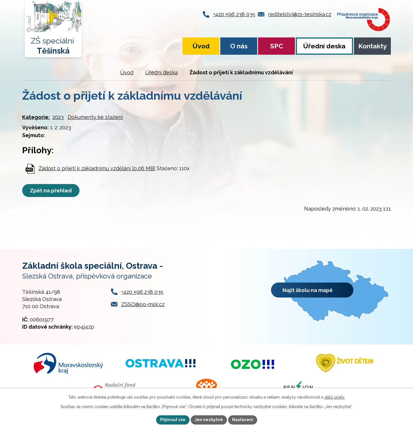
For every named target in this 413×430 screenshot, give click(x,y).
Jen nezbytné (209, 419)
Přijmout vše (172, 419)
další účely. (334, 397)
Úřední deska (324, 46)
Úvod (201, 46)
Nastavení (242, 419)
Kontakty (372, 46)
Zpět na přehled (51, 190)
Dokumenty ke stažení (95, 117)
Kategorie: (36, 117)
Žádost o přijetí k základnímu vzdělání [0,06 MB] (97, 168)
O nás (239, 46)
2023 (58, 117)
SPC (276, 46)
